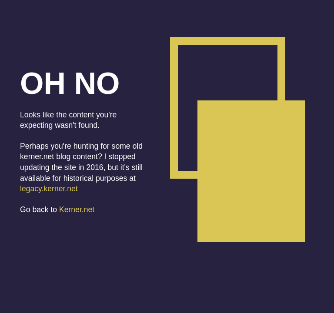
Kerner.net (76, 209)
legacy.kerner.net (49, 188)
